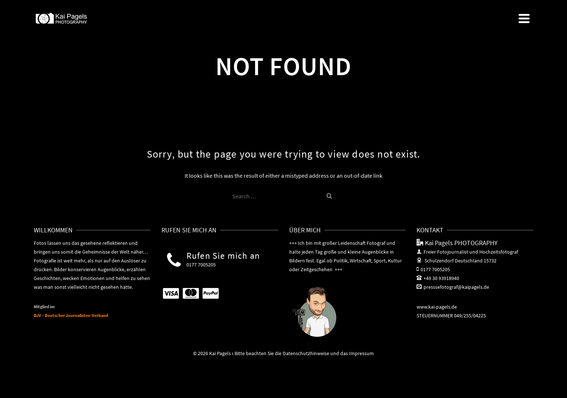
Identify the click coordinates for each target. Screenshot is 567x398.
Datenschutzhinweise (306, 353)
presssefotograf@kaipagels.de (453, 287)
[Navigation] (524, 18)
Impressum (361, 353)
